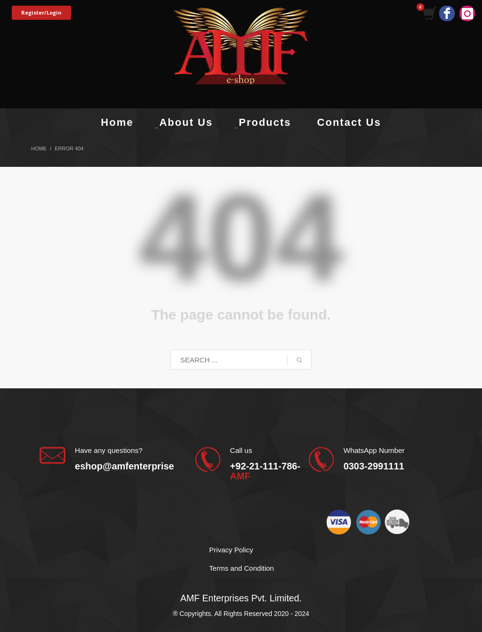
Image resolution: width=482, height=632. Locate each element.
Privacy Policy (231, 550)
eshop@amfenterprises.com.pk (145, 466)
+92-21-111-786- (265, 471)
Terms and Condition (241, 568)
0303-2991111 (374, 466)
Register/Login (41, 12)
